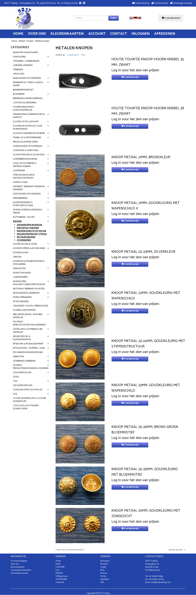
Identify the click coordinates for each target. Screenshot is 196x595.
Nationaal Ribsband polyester (29, 289)
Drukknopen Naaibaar (29, 225)
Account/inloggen (19, 561)
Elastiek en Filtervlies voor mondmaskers (27, 127)
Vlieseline (104, 579)
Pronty (103, 576)
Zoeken (113, 18)
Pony (102, 570)
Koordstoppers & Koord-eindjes (30, 248)
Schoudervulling (22, 372)
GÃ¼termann (62, 576)
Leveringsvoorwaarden (21, 570)
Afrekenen (164, 34)
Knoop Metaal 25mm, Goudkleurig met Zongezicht (145, 513)
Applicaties (18, 74)
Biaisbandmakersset (23, 90)
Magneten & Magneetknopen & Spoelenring (28, 262)
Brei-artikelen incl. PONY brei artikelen (27, 316)
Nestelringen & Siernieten (26, 293)
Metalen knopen (42, 41)
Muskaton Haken (22, 273)
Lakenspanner (20, 277)
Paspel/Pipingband (22, 297)
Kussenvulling (20, 252)
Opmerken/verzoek (19, 573)
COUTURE (60, 567)
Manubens (105, 561)
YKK (102, 582)
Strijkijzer (18, 69)
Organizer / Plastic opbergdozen (30, 306)
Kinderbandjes (20, 198)
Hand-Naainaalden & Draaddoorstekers (24, 176)
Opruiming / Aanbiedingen (26, 61)
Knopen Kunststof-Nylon (31, 231)
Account (97, 34)
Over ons (37, 34)
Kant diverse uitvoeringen (27, 194)
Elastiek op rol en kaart (26, 121)
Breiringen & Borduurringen (27, 98)
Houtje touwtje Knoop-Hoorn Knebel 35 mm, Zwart (147, 62)
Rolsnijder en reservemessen (28, 352)
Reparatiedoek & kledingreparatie (22, 338)
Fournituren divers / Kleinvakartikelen (24, 108)
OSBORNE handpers (23, 65)
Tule (15, 381)
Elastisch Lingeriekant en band (29, 133)
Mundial (103, 564)
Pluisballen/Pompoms (24, 310)
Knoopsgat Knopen (28, 228)
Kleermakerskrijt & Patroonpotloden (23, 204)
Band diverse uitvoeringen (27, 78)
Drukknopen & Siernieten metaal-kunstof (30, 116)
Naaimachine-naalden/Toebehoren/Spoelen (29, 283)
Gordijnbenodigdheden (25, 159)
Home (18, 34)
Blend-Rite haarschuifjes (25, 52)
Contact (118, 34)
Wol (15, 394)
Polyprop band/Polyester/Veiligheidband (29, 323)
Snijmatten (18, 356)
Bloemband (19, 94)
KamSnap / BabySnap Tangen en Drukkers (28, 188)
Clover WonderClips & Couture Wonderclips (29, 400)
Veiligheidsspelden (22, 385)
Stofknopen (24, 240)
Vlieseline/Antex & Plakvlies (27, 390)
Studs (16, 377)
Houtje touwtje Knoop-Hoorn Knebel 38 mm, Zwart (147, 111)
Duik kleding (19, 57)
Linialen (17, 257)
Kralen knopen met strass (32, 234)
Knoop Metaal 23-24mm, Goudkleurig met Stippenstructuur (148, 343)
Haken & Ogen (20, 182)
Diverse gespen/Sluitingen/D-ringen (28, 211)
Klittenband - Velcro (24, 217)
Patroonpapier (21, 301)
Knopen (30, 41)
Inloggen (141, 34)
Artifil (58, 564)
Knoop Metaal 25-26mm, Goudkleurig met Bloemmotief (144, 471)
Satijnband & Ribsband (24, 361)
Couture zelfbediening (24, 102)
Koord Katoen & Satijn (25, 244)
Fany (58, 570)
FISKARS (59, 573)
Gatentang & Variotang (25, 150)
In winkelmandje (129, 77)
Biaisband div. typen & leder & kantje (28, 84)
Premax (103, 573)
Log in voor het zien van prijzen (135, 70)
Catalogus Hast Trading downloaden (26, 407)
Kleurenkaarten (67, 34)
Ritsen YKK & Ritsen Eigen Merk (28, 344)
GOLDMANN (61, 579)
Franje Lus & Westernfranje (27, 137)
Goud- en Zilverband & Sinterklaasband (24, 165)
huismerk (60, 582)
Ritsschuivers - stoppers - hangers (30, 348)
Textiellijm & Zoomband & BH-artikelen (28, 330)
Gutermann (19, 170)
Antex (58, 561)
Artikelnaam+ (73, 55)
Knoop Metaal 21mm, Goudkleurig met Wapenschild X (145, 205)
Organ (103, 567)
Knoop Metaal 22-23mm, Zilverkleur (143, 252)
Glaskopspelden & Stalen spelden (30, 155)
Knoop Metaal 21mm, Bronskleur (140, 157)
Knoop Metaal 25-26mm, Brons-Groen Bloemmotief (144, 429)
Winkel (22, 41)
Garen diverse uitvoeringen (27, 146)
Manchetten (19, 268)
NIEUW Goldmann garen (25, 142)
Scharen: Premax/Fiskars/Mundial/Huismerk (31, 367)
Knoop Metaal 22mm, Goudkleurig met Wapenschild (145, 295)
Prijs (83, 55)
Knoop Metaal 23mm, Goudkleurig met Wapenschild (145, 388)
